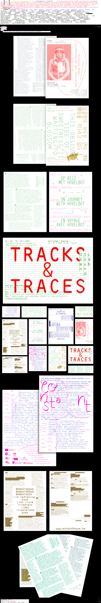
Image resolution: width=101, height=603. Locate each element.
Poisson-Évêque (20, 21)
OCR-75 (33, 11)
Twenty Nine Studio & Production (47, 22)
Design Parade (13, 14)
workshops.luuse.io (19, 8)
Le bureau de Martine (42, 13)
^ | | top (99, 599)
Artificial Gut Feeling (82, 12)
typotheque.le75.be (66, 22)
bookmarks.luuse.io (40, 7)
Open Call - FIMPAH (53, 12)
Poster (57, 9)
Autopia (17, 13)
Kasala (25, 18)
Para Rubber (76, 19)
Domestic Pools (34, 14)
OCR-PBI (10, 600)
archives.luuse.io (15, 7)
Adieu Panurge (57, 11)
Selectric (31, 22)
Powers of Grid (32, 21)
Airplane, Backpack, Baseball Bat (74, 11)
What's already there (18, 23)
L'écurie (32, 18)
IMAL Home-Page (70, 17)
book (18, 9)
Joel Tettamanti (5, 18)
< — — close (97, 27)
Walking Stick (5, 23)
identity (41, 9)
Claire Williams (77, 13)
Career (68, 13)
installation (49, 9)
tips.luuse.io (94, 7)
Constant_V (89, 13)
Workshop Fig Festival (82, 16)
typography (74, 9)
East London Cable (47, 14)
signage (62, 9)
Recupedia (83, 21)
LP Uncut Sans (24, 11)
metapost (14, 601)
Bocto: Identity (27, 13)
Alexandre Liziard (20, 12)
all (93, 9)
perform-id (87, 19)
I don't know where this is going (39, 17)
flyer (31, 9)
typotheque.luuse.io (6, 8)
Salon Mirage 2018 (20, 22)
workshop (88, 9)
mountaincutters (17, 19)
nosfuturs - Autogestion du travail (59, 19)
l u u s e (7, 1)
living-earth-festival (45, 18)
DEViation (23, 14)
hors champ (13, 11)
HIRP (15, 17)
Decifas (3, 14)
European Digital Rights (63, 14)
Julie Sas (16, 18)
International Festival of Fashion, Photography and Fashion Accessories (35, 16)
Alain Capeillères (6, 12)
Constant (38, 31)
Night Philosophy (5, 16)
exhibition (25, 9)
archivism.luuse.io (27, 7)
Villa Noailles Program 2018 (49, 21)
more (86, 6)
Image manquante (57, 17)
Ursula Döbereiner (81, 22)
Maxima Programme (84, 18)
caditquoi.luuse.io (52, 7)
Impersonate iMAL (83, 17)
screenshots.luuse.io (82, 7)
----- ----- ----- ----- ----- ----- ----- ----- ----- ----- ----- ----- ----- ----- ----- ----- (85, 6)
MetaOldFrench (5, 19)
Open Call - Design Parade (36, 12)
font (36, 9)
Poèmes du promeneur (6, 21)
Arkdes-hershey (67, 12)
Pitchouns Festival (66, 16)
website (81, 9)
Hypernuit (23, 17)
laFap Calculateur (57, 13)
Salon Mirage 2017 (6, 22)
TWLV (93, 16)
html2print (8, 601)
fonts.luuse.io (63, 7)
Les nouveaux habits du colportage (65, 18)
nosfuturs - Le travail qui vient (35, 19)
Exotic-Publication (79, 14)
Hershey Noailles (5, 17)
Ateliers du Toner (6, 13)
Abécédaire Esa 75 (44, 11)
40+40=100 (3, 11)
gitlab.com (72, 7)
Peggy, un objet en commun (68, 21)
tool (68, 9)
